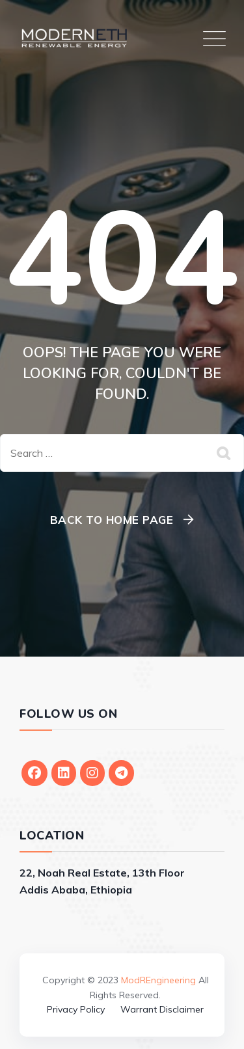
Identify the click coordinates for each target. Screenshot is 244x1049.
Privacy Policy (76, 1009)
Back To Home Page (112, 519)
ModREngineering (158, 980)
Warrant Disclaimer (162, 1009)
